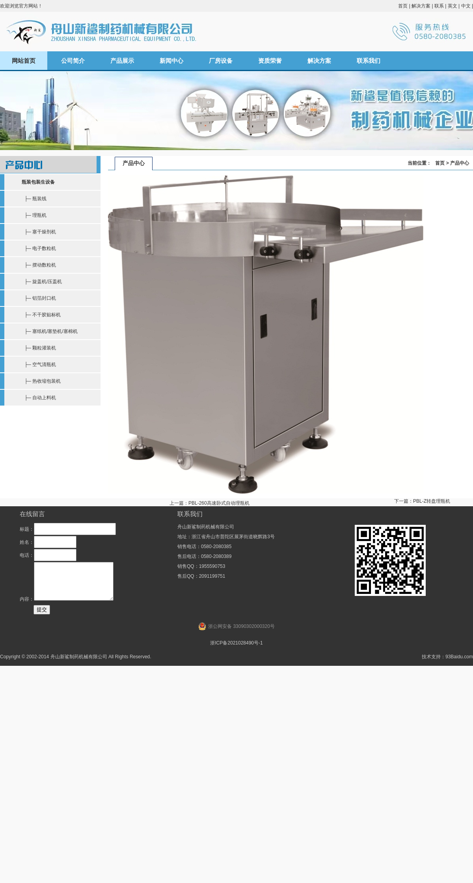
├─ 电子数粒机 (39, 248)
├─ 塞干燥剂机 (39, 232)
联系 (439, 6)
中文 (466, 6)
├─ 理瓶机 (34, 215)
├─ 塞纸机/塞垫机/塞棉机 (50, 331)
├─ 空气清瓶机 (39, 364)
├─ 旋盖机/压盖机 (42, 281)
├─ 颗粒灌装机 (39, 348)
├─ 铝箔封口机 (39, 298)
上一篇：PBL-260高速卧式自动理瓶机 (209, 503)
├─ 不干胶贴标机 (41, 315)
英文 (452, 6)
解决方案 (421, 6)
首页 (403, 6)
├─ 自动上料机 (39, 397)
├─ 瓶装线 (34, 198)
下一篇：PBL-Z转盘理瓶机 (422, 501)
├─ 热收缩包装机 (41, 381)
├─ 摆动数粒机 (39, 265)
